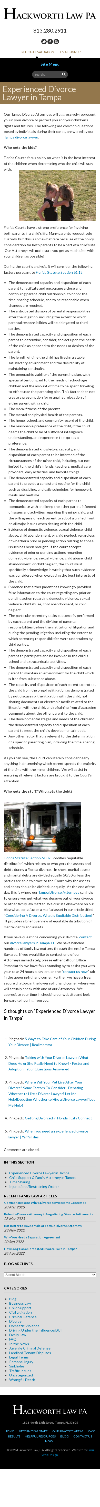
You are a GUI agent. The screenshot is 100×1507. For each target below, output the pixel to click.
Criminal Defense (23, 1317)
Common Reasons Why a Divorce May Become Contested (45, 1203)
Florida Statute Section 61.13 (59, 272)
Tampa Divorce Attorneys (58, 892)
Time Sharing (19, 1182)
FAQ (12, 1339)
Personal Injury (21, 1362)
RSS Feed (56, 41)
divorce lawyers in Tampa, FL (32, 943)
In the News (19, 1344)
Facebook (50, 41)
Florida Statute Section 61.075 (28, 858)
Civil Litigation (20, 1312)
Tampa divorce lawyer (21, 137)
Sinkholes (17, 1366)
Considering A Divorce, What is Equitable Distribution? (49, 915)
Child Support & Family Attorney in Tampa (42, 1177)
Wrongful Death (22, 1379)
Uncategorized (21, 1375)
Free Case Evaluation (37, 52)
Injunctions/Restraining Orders (34, 1186)
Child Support (20, 1308)
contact (85, 937)
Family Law (17, 1335)
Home (9, 1431)
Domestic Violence (24, 1326)
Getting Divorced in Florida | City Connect (58, 1118)
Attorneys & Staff (33, 1431)
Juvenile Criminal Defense (30, 1348)
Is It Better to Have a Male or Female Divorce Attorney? (43, 1226)
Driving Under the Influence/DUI (35, 1330)
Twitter (44, 41)
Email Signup (70, 52)
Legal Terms (19, 1357)
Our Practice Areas (67, 1431)
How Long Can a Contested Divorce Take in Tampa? (40, 1249)
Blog (12, 1299)
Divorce (15, 1321)
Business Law (20, 1303)
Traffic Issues (20, 1370)
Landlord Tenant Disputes (30, 1353)
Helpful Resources (40, 1436)
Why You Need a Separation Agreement (32, 1237)
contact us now (75, 971)
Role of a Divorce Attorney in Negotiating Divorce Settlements (48, 1214)
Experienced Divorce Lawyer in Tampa (39, 1173)
